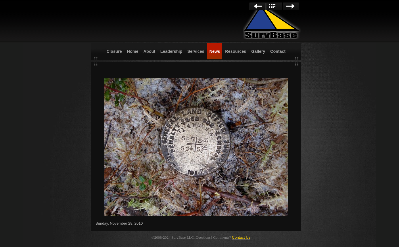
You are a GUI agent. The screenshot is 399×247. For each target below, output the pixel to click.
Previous (258, 6)
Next (291, 6)
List (274, 6)
